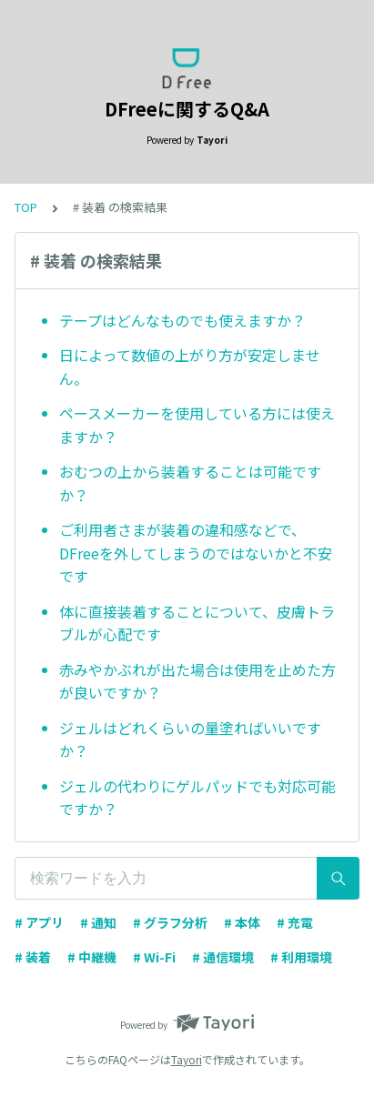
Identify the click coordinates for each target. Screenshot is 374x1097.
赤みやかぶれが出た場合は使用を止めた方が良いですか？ (197, 681)
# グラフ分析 (170, 922)
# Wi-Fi (154, 957)
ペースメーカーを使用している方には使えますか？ (197, 425)
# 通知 (98, 922)
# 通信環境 (223, 957)
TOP (26, 207)
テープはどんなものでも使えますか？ (182, 320)
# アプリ (39, 922)
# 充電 (295, 922)
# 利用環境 (301, 957)
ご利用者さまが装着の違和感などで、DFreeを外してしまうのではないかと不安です (195, 552)
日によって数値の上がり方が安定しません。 (189, 366)
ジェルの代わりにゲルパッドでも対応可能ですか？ (197, 797)
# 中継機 (91, 957)
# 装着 (33, 957)
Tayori (186, 1059)
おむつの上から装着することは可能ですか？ (190, 483)
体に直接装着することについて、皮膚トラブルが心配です (197, 623)
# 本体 (242, 922)
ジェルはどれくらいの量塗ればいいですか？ (190, 739)
